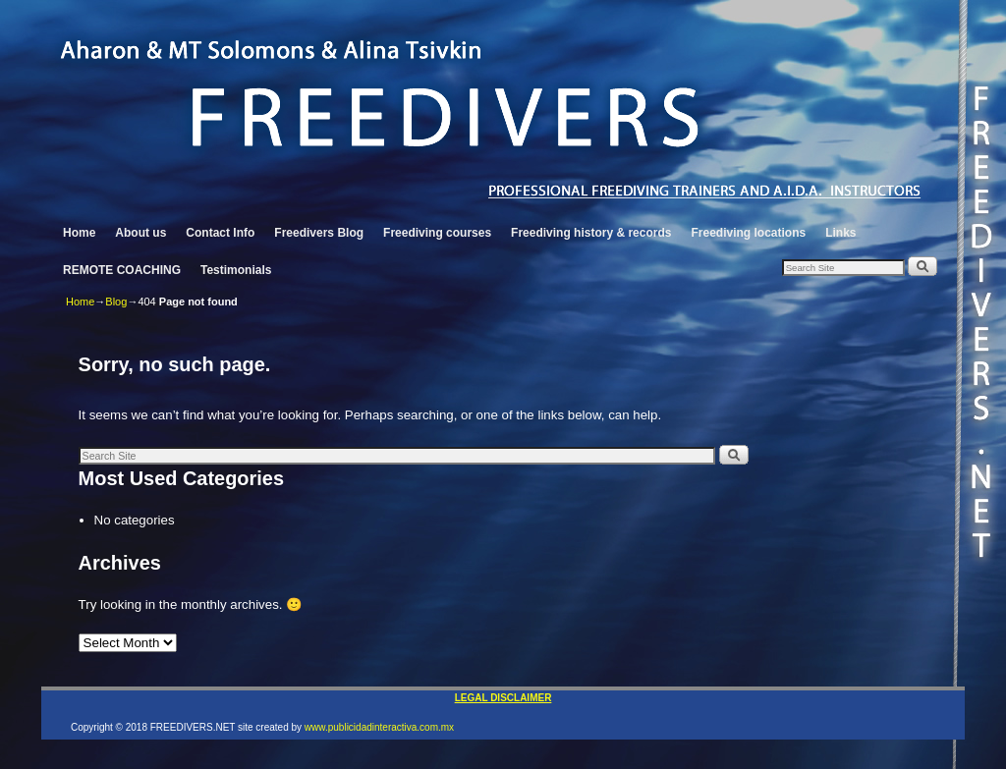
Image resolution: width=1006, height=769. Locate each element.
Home (79, 233)
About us (140, 233)
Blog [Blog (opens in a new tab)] (116, 301)
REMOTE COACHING (122, 270)
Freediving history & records (591, 233)
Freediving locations (748, 233)
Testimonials (235, 270)
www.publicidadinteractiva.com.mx (379, 727)
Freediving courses (437, 233)
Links (840, 233)
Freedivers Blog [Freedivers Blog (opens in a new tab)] (318, 233)
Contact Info (220, 233)
